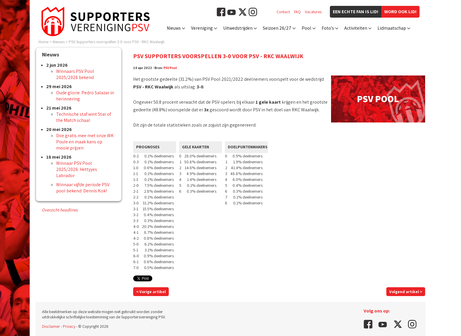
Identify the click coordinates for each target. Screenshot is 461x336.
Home (44, 41)
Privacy (69, 326)
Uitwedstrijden (238, 28)
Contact (283, 11)
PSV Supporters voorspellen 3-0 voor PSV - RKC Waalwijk (117, 41)
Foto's (328, 28)
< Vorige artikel (151, 291)
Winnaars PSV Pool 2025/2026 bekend (75, 74)
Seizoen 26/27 (277, 28)
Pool (306, 28)
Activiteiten (355, 28)
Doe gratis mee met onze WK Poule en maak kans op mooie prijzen (85, 141)
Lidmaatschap (392, 28)
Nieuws (174, 28)
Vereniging (202, 28)
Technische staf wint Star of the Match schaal (83, 117)
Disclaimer (51, 326)
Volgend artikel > (405, 291)
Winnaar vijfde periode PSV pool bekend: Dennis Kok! (82, 188)
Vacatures (313, 11)
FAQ (297, 11)
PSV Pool (170, 67)
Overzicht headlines (60, 210)
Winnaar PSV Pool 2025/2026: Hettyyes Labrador (76, 169)
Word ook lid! (400, 12)
